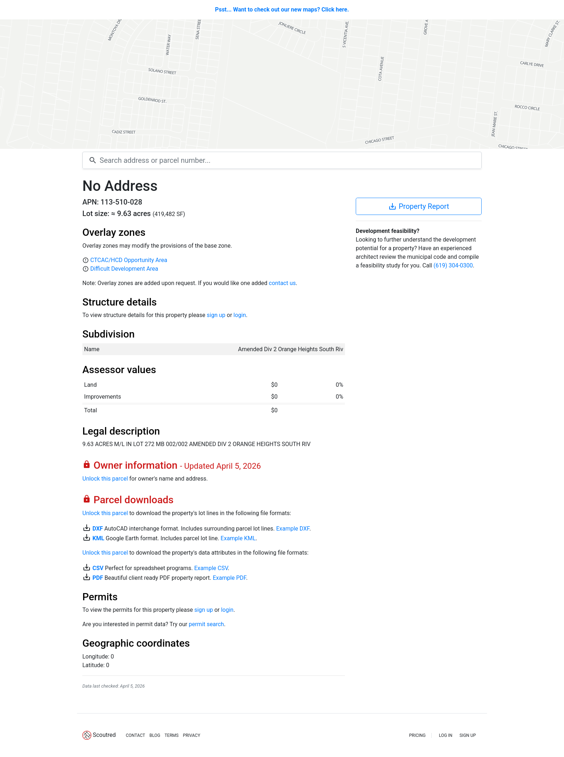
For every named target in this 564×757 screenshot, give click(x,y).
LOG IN (445, 735)
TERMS (171, 735)
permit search (206, 624)
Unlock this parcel (105, 478)
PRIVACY (191, 735)
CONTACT (135, 735)
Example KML (238, 538)
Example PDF (229, 577)
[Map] (282, 84)
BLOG (154, 735)
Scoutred (104, 734)
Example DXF (292, 528)
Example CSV (211, 568)
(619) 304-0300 (453, 265)
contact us (282, 283)
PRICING (417, 735)
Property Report (418, 206)
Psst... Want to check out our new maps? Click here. (282, 9)
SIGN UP (468, 735)
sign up (216, 315)
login (239, 315)
